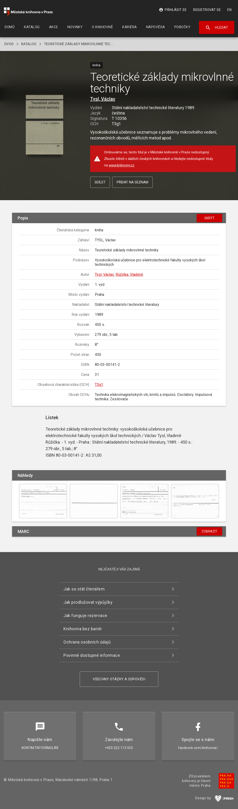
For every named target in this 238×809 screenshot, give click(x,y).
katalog (28, 44)
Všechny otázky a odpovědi (119, 679)
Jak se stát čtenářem (84, 589)
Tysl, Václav (102, 99)
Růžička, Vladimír (129, 274)
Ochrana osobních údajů (87, 642)
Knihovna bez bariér (82, 628)
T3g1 (99, 384)
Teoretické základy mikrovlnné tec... (78, 44)
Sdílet (100, 182)
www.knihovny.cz (121, 165)
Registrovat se (207, 10)
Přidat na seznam (132, 182)
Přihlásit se (173, 10)
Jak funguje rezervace (85, 615)
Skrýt (209, 218)
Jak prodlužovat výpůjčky (87, 602)
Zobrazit (209, 531)
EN (229, 10)
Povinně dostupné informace (91, 655)
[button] (44, 125)
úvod (9, 44)
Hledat (216, 27)
